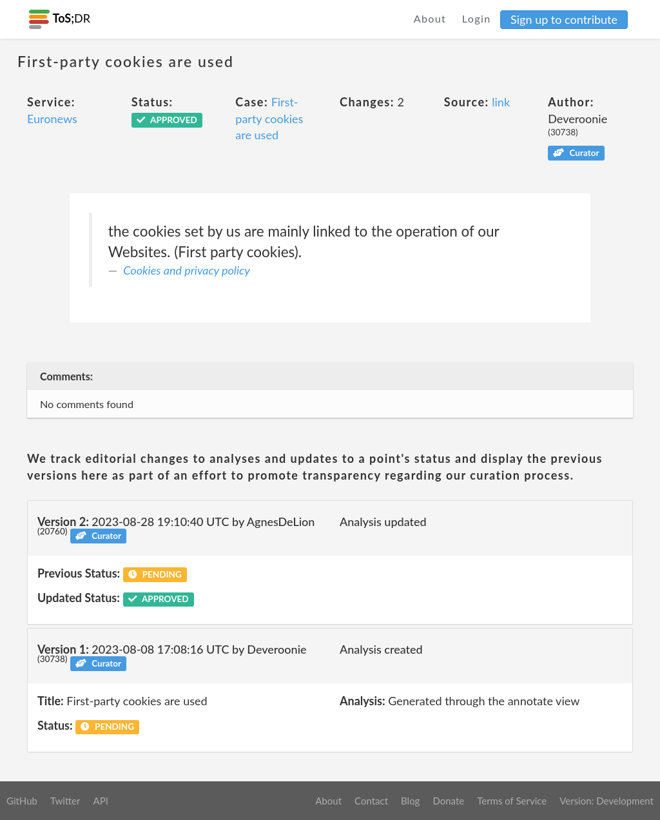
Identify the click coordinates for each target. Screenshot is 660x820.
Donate (448, 800)
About (430, 18)
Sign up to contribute (563, 19)
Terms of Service (512, 800)
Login (476, 18)
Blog (410, 800)
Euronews (52, 119)
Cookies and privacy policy (186, 270)
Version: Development (606, 800)
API (100, 800)
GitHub (21, 800)
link (501, 102)
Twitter (65, 800)
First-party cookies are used (269, 118)
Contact (371, 800)
